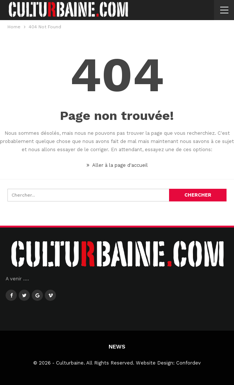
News (117, 346)
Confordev (188, 363)
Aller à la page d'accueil (117, 165)
